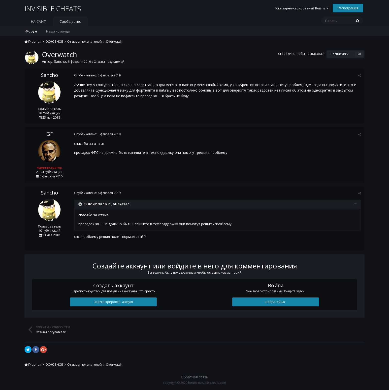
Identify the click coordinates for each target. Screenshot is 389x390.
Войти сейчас (275, 302)
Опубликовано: (97, 75)
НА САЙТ (38, 21)
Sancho (60, 61)
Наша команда (58, 31)
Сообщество (70, 21)
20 (359, 54)
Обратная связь (194, 377)
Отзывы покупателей (109, 62)
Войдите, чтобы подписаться (303, 54)
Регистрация (348, 8)
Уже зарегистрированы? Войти (301, 8)
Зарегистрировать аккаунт (113, 302)
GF (49, 133)
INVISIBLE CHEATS (53, 8)
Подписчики (339, 54)
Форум (31, 31)
